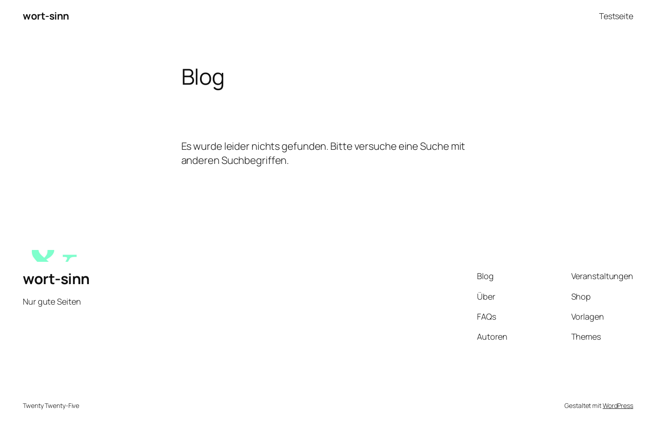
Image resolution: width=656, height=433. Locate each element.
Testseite (616, 15)
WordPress (618, 405)
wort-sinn (46, 16)
